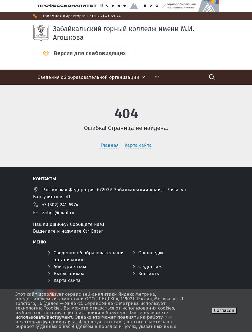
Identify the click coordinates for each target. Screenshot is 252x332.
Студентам (150, 266)
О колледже (151, 253)
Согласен (224, 310)
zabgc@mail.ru (58, 213)
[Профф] (126, 6)
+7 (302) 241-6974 (60, 205)
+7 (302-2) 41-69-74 (104, 16)
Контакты (149, 273)
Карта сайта (138, 145)
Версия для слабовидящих (89, 53)
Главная (109, 145)
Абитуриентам (69, 266)
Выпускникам (68, 273)
